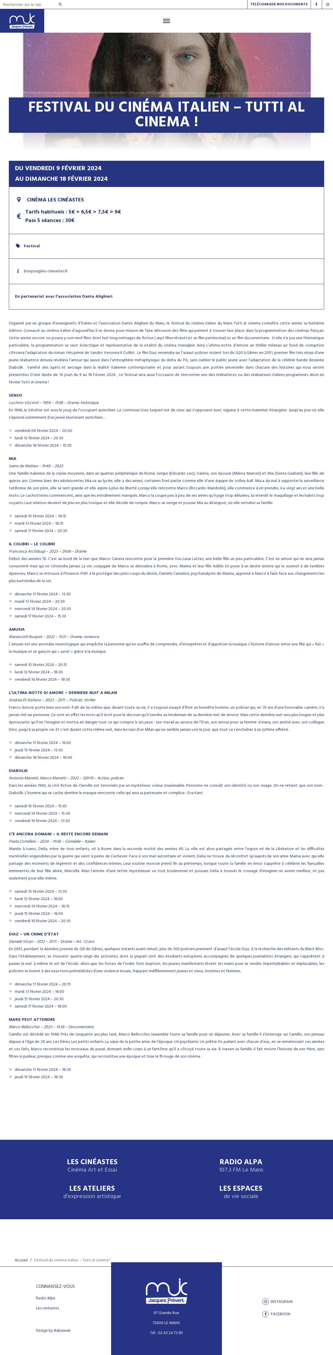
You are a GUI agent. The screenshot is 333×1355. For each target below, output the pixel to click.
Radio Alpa (241, 1166)
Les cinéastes (47, 1308)
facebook (276, 1314)
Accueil (21, 1260)
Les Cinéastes (92, 1166)
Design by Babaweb (53, 1331)
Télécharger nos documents (279, 4)
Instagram (277, 1301)
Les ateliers (92, 1192)
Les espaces (241, 1192)
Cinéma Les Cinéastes (49, 200)
